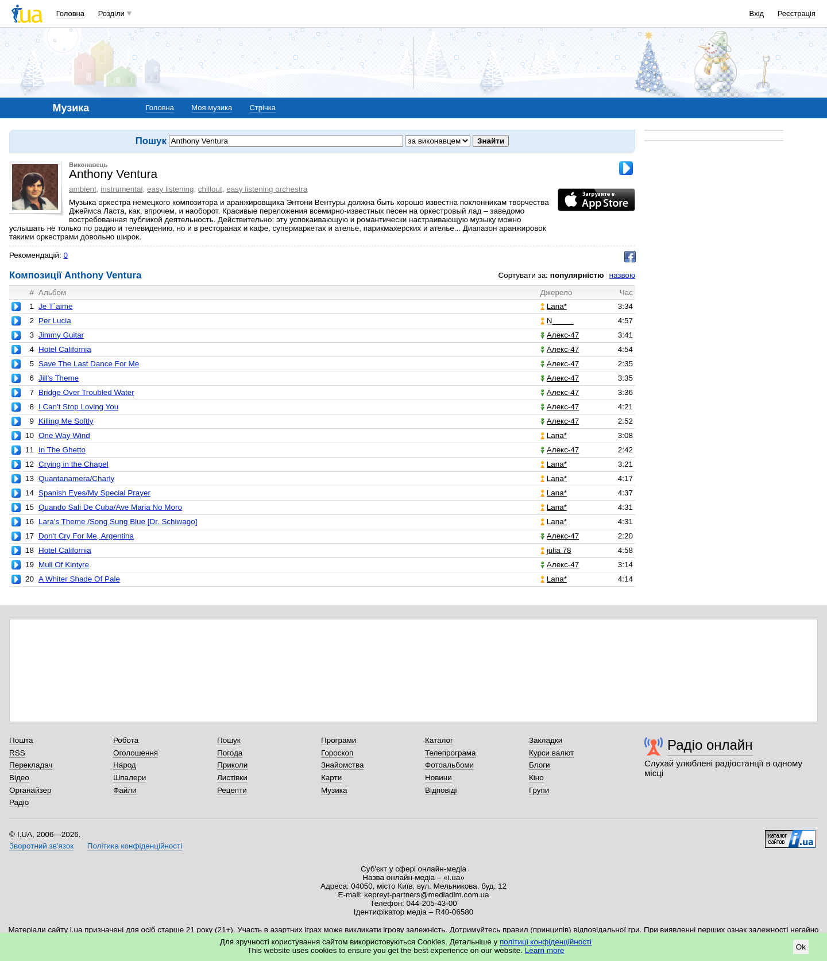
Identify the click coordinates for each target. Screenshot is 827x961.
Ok (801, 947)
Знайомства (342, 765)
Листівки (232, 777)
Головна (70, 13)
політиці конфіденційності (546, 941)
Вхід (756, 13)
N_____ (557, 320)
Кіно (536, 777)
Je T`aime (55, 306)
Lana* (553, 306)
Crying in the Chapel (73, 464)
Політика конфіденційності (134, 846)
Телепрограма (450, 753)
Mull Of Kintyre (63, 564)
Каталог (439, 740)
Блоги (539, 765)
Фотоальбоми (449, 765)
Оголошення (135, 753)
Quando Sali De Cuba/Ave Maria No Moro (110, 507)
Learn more (545, 950)
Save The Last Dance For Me (88, 363)
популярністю (577, 275)
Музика (334, 790)
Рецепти (232, 790)
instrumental (121, 189)
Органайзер (30, 790)
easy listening (170, 189)
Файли (125, 790)
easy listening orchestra (266, 189)
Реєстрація (797, 13)
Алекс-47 (559, 335)
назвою (622, 275)
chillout (210, 189)
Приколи (232, 765)
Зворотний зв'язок (41, 846)
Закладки (545, 740)
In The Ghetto (62, 449)
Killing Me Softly (66, 421)
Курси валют (551, 753)
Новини (438, 777)
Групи (539, 790)
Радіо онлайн (710, 745)
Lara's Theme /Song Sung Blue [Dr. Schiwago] (117, 521)
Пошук (229, 740)
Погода (229, 753)
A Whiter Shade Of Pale (79, 579)
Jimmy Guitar (61, 335)
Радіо (19, 802)
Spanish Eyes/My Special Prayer (94, 493)
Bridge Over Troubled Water (86, 392)
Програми (338, 740)
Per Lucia (54, 320)
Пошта (21, 740)
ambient (82, 189)
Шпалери (129, 777)
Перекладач (30, 765)
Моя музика (211, 107)
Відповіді (441, 790)
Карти (331, 777)
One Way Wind (64, 435)
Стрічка (262, 107)
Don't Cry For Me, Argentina (86, 536)
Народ (124, 765)
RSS (17, 753)
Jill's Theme (58, 378)
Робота (125, 740)
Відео (19, 777)
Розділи (111, 13)
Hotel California (64, 349)
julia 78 (555, 550)
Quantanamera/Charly (76, 478)
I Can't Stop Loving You (78, 406)
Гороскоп (337, 753)
